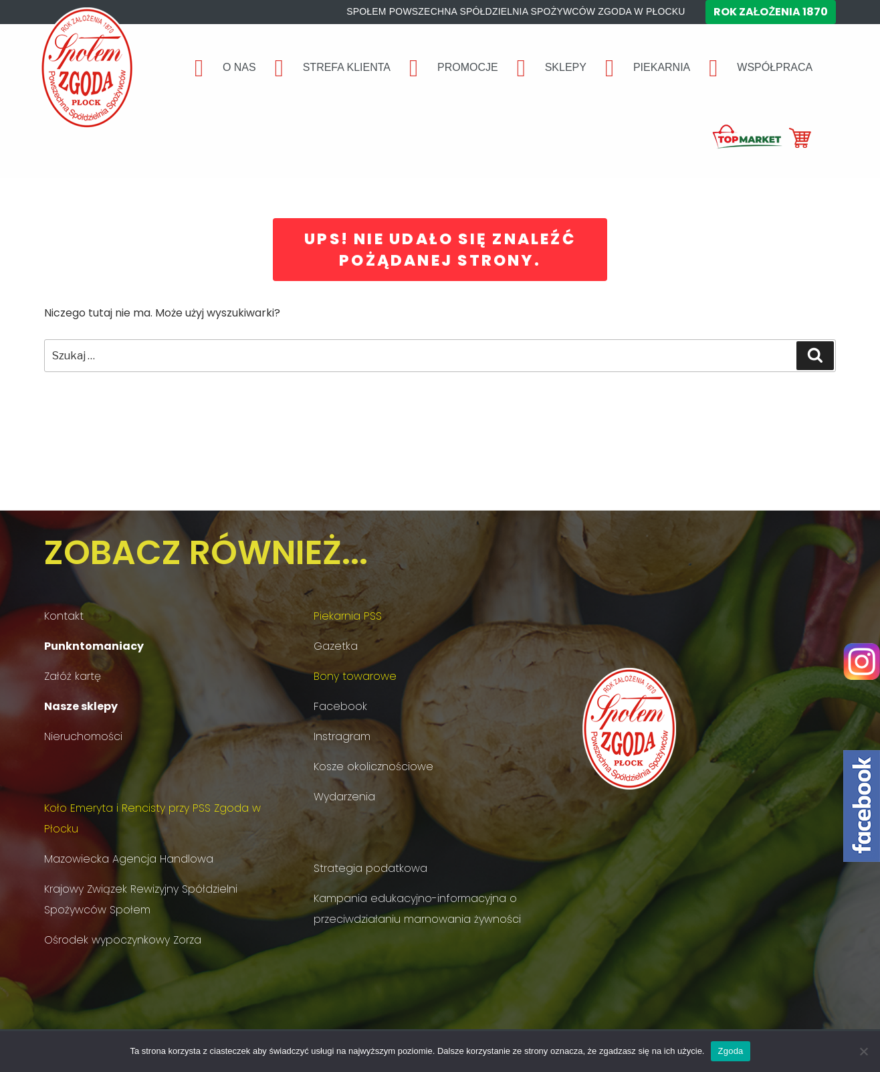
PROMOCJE (467, 67)
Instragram (342, 736)
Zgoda (730, 1051)
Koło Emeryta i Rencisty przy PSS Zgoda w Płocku (152, 818)
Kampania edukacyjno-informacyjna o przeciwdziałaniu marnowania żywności (417, 909)
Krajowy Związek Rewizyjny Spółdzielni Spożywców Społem (140, 899)
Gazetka (336, 646)
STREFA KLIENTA (347, 67)
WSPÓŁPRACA (774, 67)
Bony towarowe (355, 676)
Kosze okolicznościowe (373, 766)
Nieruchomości (83, 736)
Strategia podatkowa (370, 868)
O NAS (239, 67)
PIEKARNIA (661, 67)
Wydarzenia (344, 796)
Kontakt (64, 616)
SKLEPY (565, 67)
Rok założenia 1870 (771, 11)
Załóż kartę (72, 676)
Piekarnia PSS (348, 616)
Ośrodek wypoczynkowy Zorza (122, 940)
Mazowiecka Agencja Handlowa (128, 859)
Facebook (340, 706)
